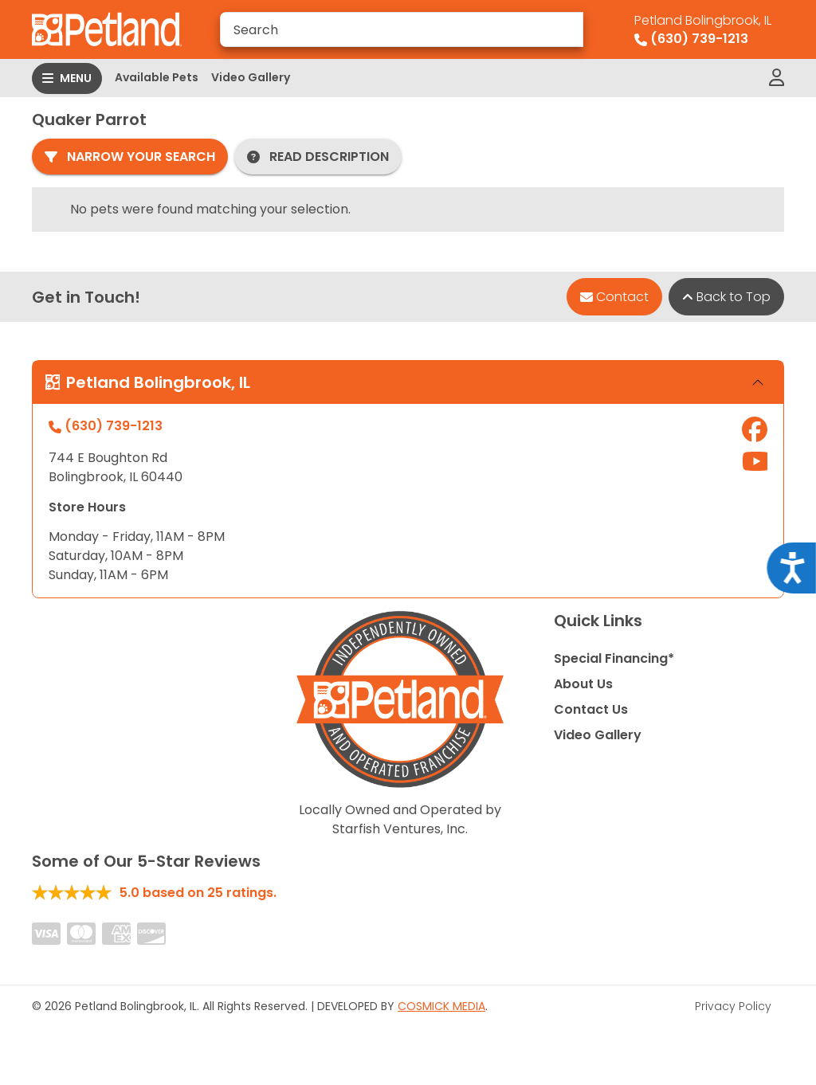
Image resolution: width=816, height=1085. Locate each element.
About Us (583, 684)
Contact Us (591, 709)
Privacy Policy (733, 1006)
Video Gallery (250, 77)
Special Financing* (614, 658)
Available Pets (156, 77)
